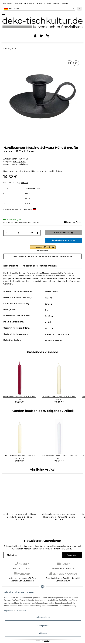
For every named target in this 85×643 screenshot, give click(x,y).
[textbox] (39, 8)
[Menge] (18, 233)
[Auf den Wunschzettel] (76, 63)
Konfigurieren (43, 626)
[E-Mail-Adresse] (32, 555)
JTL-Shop (47, 641)
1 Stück (48, 322)
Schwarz (48, 304)
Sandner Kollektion (53, 340)
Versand (24, 182)
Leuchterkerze (63, 334)
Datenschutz (21, 610)
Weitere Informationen (62, 256)
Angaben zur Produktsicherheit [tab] (40, 266)
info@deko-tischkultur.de (63, 568)
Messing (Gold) (19, 161)
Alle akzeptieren (43, 617)
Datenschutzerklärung (49, 546)
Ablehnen (43, 633)
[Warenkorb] (47, 36)
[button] (35, 36)
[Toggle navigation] (3, 14)
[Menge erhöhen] (37, 233)
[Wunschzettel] (41, 36)
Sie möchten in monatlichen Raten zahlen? (42, 256)
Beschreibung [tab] (10, 266)
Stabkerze (49, 334)
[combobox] (39, 8)
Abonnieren (72, 555)
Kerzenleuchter (51, 291)
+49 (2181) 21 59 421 (22, 568)
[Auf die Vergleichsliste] (69, 63)
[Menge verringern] (6, 233)
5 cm (47, 310)
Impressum (8, 610)
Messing (48, 298)
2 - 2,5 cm (49, 316)
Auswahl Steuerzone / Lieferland (19, 209)
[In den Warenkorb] (5, 55)
